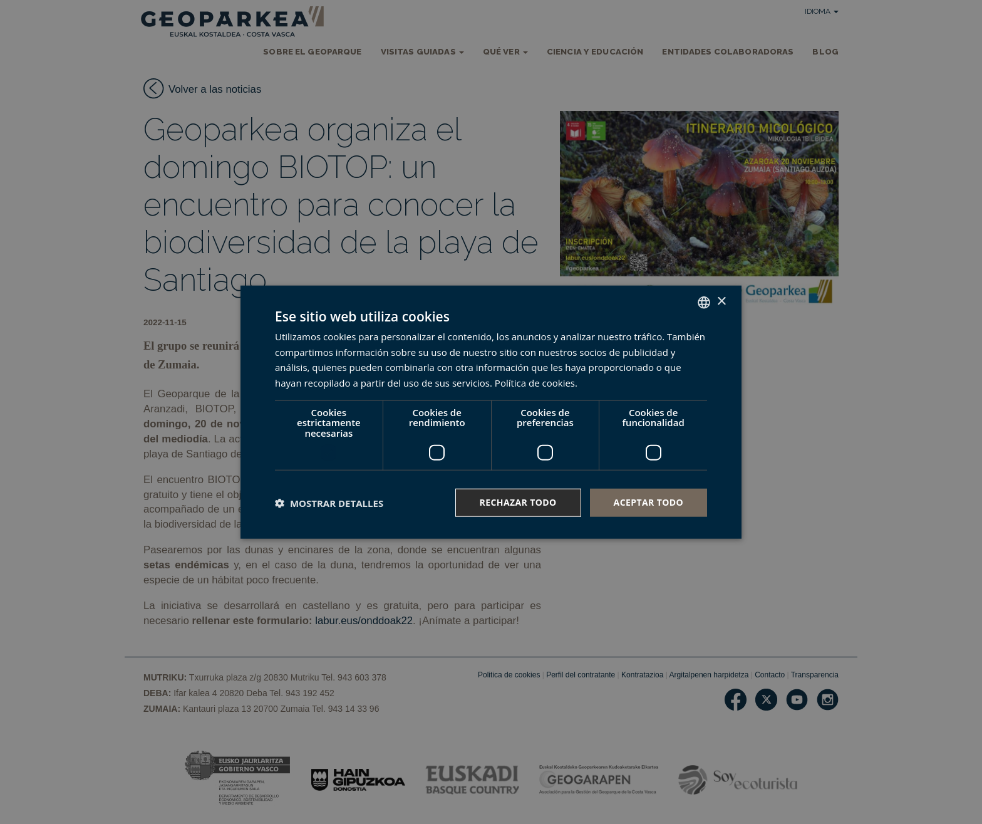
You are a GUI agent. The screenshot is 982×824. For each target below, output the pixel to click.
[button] (329, 502)
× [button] (721, 301)
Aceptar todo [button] (648, 502)
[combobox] (704, 302)
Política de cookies (535, 383)
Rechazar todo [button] (518, 502)
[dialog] (491, 412)
